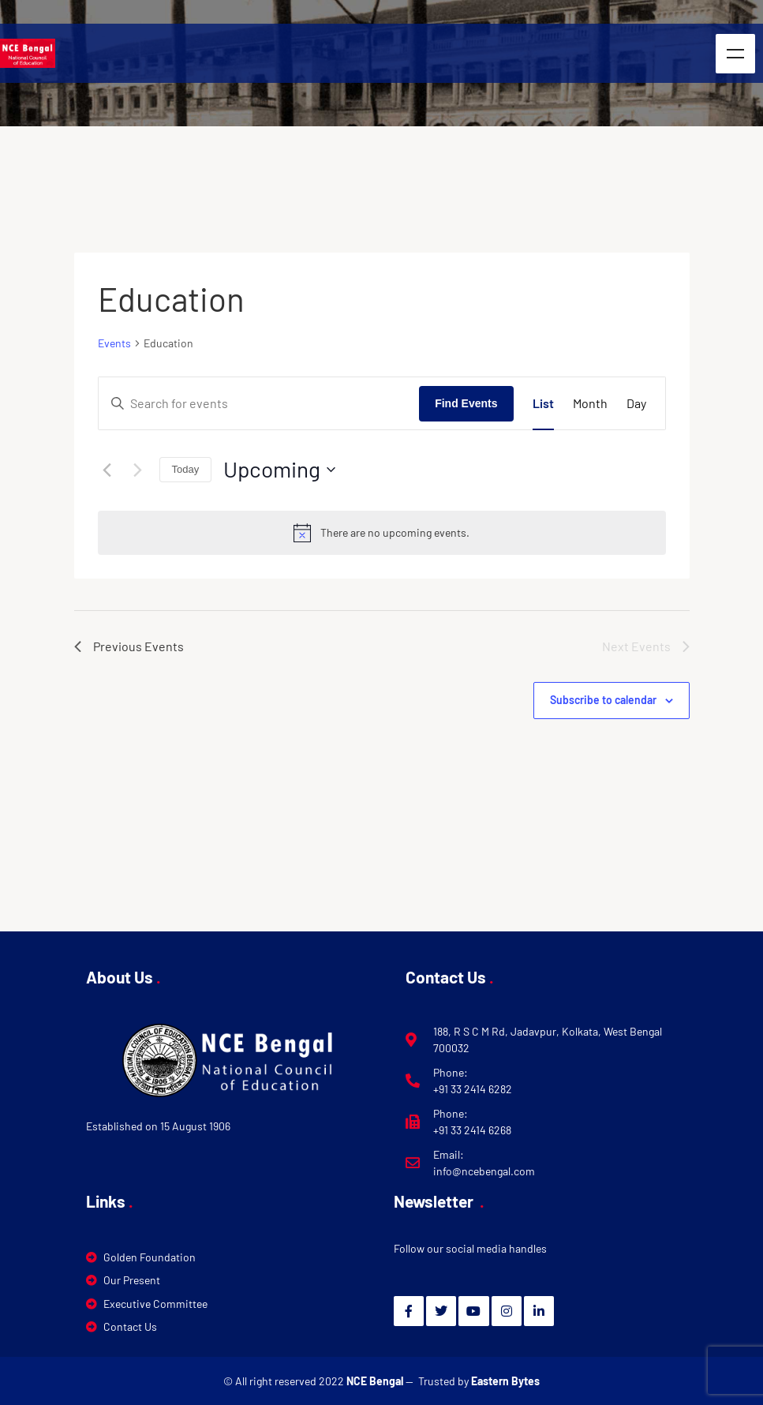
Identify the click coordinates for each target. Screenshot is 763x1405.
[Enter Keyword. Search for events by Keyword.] (259, 403)
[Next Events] (138, 469)
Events (114, 343)
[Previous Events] (107, 469)
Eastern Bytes (505, 1381)
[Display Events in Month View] (590, 403)
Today (186, 469)
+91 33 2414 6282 (472, 1089)
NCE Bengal (376, 1381)
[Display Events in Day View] (636, 403)
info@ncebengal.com (484, 1171)
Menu (735, 53)
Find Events (466, 403)
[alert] (382, 533)
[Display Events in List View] (543, 403)
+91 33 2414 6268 (472, 1130)
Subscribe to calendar (603, 699)
